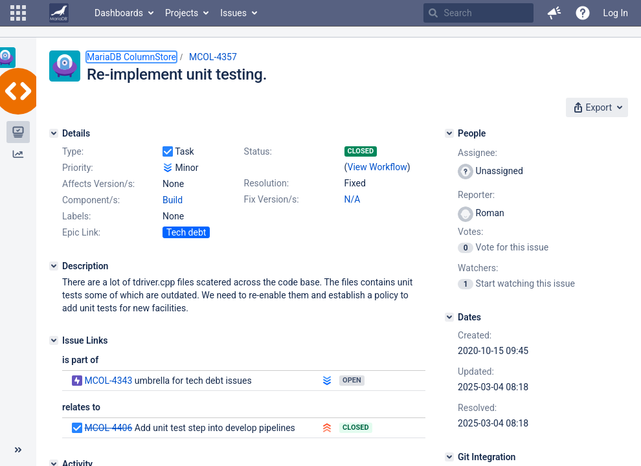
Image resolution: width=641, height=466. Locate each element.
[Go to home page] (59, 13)
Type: (73, 151)
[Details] (53, 133)
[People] (449, 133)
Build (173, 200)
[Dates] (449, 317)
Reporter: (476, 195)
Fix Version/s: (271, 199)
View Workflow (377, 167)
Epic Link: (81, 232)
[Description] (53, 266)
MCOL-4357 (213, 57)
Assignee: (477, 153)
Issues (233, 13)
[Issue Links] (53, 340)
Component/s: (91, 200)
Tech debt (186, 232)
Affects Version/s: (98, 184)
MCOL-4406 (108, 428)
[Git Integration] (449, 456)
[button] (18, 13)
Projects (181, 13)
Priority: (77, 167)
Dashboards (119, 13)
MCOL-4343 (108, 380)
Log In (615, 13)
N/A (352, 199)
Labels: (76, 216)
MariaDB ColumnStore (131, 57)
